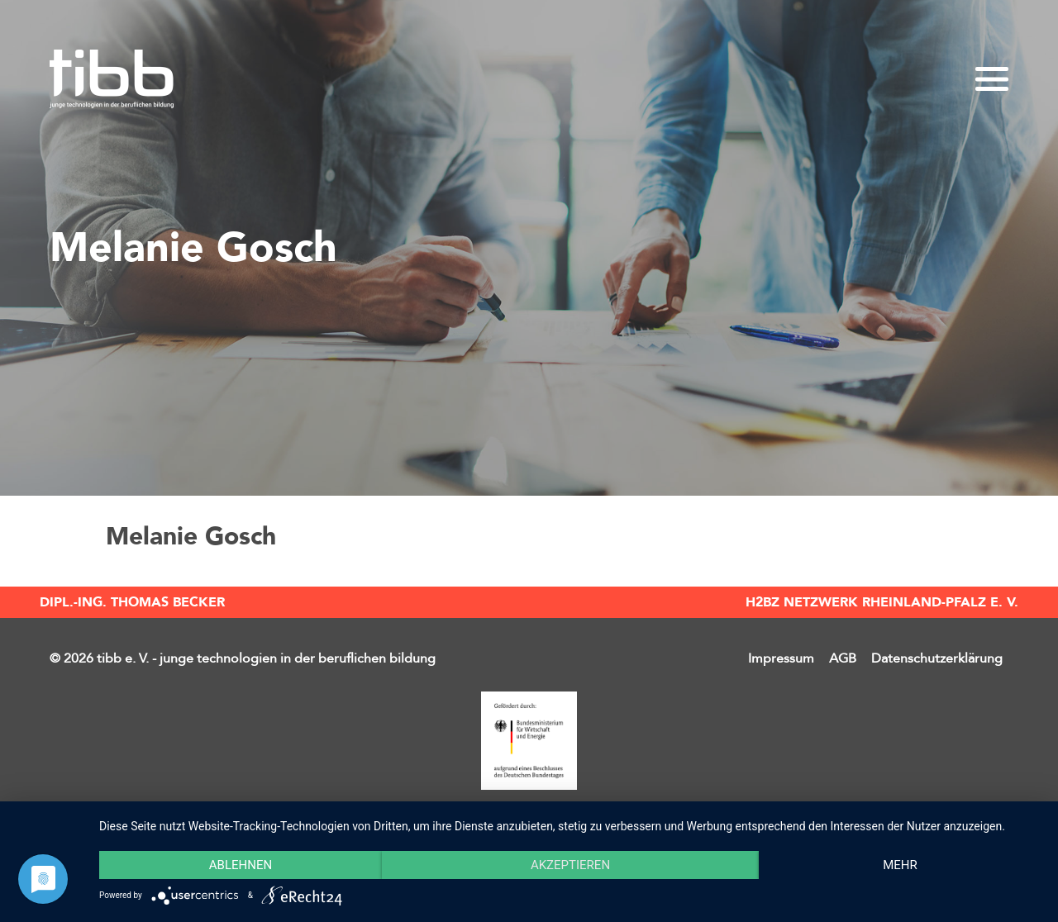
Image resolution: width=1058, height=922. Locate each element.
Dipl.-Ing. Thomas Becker (132, 602)
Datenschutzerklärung (937, 658)
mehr (900, 865)
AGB (842, 658)
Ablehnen (240, 865)
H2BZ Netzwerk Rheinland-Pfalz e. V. (882, 602)
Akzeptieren (570, 865)
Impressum (781, 658)
